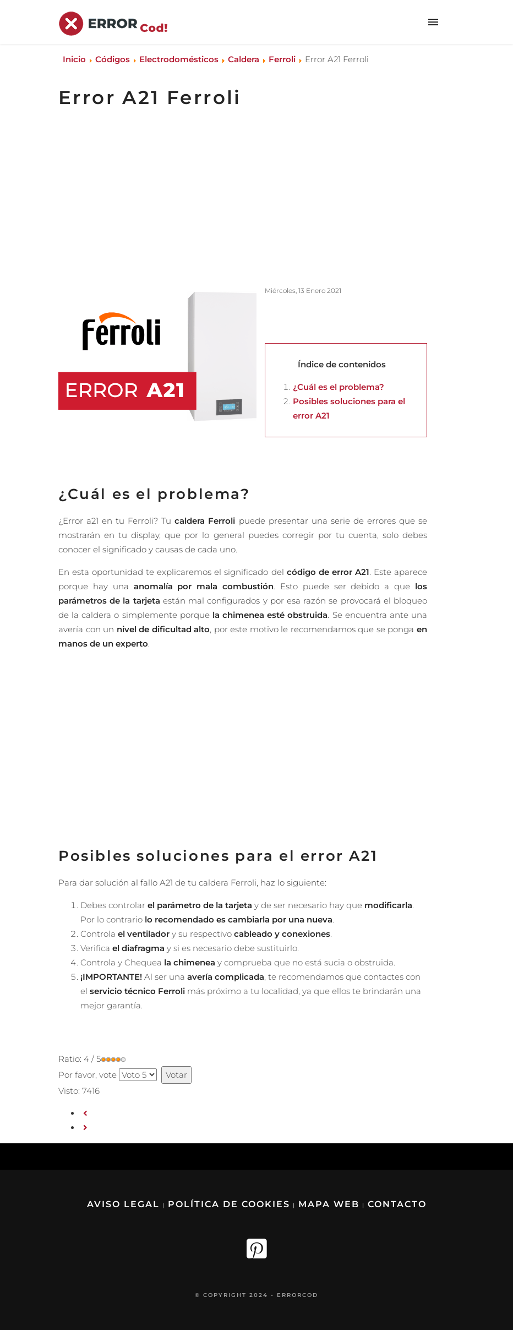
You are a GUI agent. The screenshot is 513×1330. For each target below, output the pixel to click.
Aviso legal (123, 1204)
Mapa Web (328, 1204)
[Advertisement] (238, 198)
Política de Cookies (229, 1204)
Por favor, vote (87, 1075)
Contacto (397, 1204)
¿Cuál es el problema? (338, 387)
